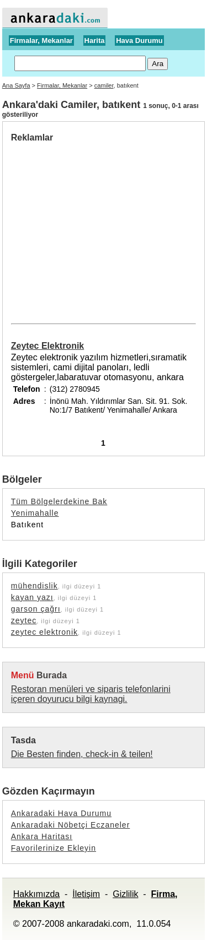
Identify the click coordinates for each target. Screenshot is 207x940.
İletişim (86, 894)
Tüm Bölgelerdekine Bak (59, 501)
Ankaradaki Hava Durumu (61, 813)
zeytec (23, 620)
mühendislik (34, 585)
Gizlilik (125, 894)
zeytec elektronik (44, 632)
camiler (104, 85)
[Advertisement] (104, 225)
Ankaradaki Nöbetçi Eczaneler (70, 824)
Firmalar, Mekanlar (41, 40)
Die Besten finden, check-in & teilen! (82, 754)
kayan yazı (32, 597)
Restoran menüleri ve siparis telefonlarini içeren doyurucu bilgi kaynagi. (91, 694)
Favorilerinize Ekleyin (53, 848)
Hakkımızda (36, 894)
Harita (94, 40)
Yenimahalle (35, 513)
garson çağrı (36, 608)
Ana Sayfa (16, 85)
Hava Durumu (139, 40)
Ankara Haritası (41, 836)
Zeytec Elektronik (47, 345)
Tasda (23, 740)
